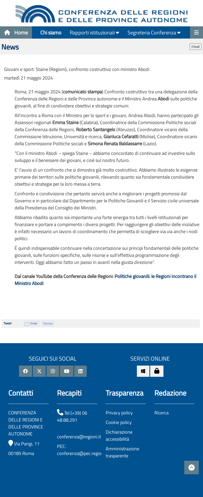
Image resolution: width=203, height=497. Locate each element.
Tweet (7, 323)
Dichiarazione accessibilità (119, 435)
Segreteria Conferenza (154, 32)
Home (16, 32)
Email (33, 323)
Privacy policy (119, 412)
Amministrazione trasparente (122, 452)
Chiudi (196, 46)
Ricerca (161, 412)
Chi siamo (50, 32)
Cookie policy (119, 422)
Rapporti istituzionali (94, 32)
